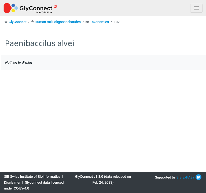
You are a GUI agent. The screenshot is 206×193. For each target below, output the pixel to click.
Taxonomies (99, 22)
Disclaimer (12, 182)
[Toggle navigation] (196, 8)
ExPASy (188, 177)
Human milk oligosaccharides (57, 22)
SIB (179, 177)
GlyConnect (17, 22)
